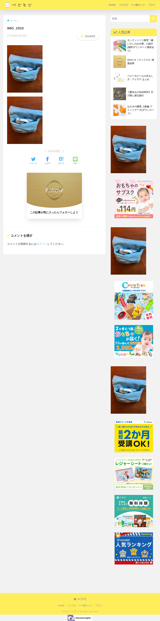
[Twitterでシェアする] (33, 161)
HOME (112, 4)
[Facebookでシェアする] (47, 161)
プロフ (151, 4)
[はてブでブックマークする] (61, 161)
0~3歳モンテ (138, 4)
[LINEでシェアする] (75, 161)
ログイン (42, 243)
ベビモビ (123, 4)
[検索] (153, 18)
